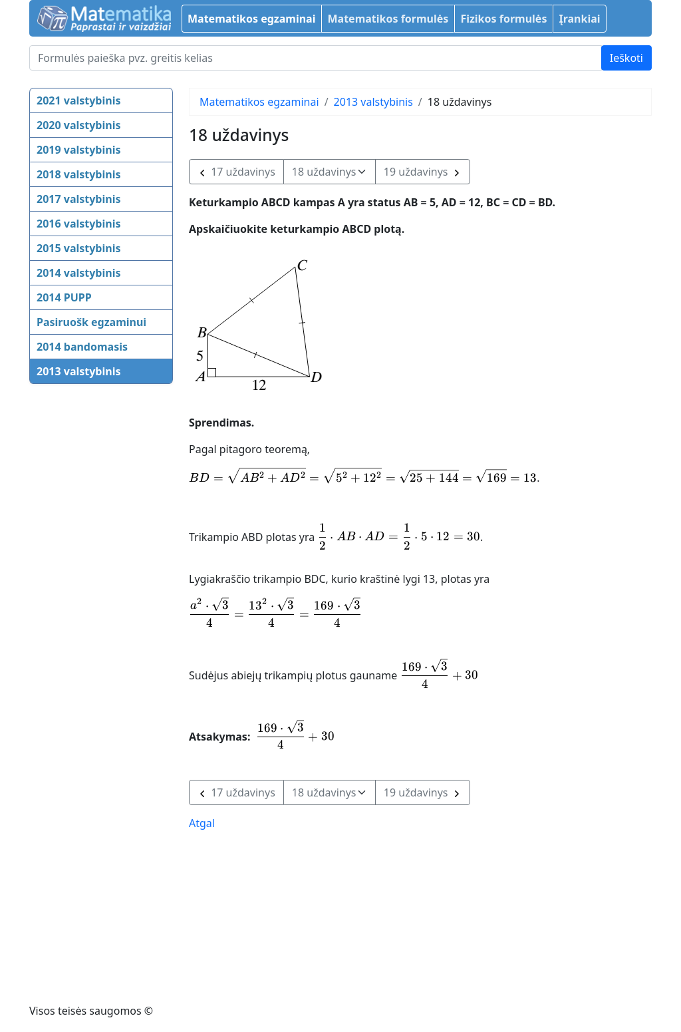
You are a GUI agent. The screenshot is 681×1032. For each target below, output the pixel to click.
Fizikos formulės (503, 18)
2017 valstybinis (78, 199)
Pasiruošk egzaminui (91, 322)
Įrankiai (579, 18)
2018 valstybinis (78, 174)
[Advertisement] (82, 599)
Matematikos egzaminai (251, 18)
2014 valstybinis (78, 272)
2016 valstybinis (78, 223)
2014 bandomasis (82, 346)
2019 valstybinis (78, 149)
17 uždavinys (236, 171)
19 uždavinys (423, 171)
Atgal (202, 823)
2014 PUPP (64, 297)
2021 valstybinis (78, 100)
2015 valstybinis (78, 248)
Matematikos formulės (387, 18)
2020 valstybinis (78, 125)
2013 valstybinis (78, 371)
